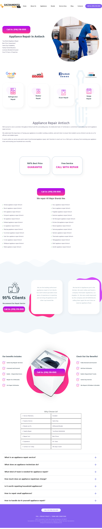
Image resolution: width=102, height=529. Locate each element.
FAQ (37, 516)
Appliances (43, 6)
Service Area (62, 6)
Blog (72, 6)
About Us (33, 6)
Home (24, 6)
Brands (53, 6)
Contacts (80, 6)
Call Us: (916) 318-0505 (93, 6)
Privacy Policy (45, 516)
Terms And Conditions (59, 516)
